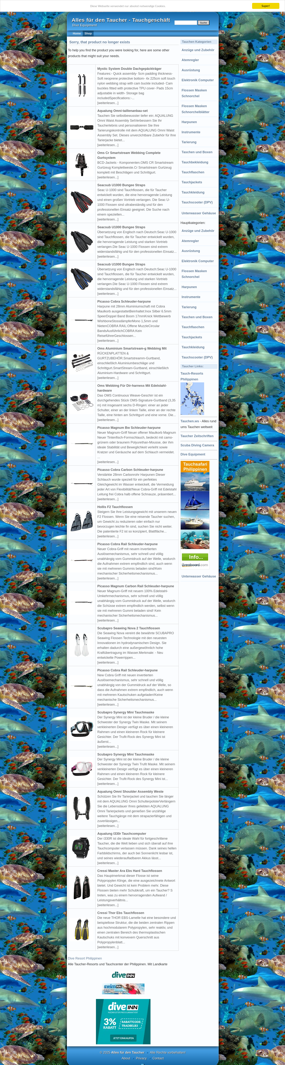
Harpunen (189, 122)
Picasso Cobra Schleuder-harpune (124, 301)
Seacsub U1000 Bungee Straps (121, 185)
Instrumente (191, 132)
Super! (266, 6)
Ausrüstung (191, 70)
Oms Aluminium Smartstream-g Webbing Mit (132, 348)
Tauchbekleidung (195, 162)
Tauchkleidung (193, 192)
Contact (158, 1058)
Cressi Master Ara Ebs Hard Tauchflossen (129, 871)
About (126, 1058)
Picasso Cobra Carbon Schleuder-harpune (130, 470)
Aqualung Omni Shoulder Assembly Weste (130, 791)
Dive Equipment (192, 454)
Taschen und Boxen (197, 152)
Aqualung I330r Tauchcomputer (121, 833)
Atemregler (190, 60)
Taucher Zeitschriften (197, 436)
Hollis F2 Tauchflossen (115, 507)
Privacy (141, 1058)
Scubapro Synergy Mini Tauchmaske (125, 712)
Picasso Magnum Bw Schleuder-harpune (129, 428)
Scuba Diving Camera (197, 445)
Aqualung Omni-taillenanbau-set (122, 111)
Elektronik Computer (198, 80)
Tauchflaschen (193, 172)
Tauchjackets (192, 182)
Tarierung (189, 142)
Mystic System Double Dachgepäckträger (129, 69)
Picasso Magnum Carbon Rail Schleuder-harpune (135, 586)
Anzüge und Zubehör (198, 50)
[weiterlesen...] (108, 103)
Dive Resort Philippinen (85, 958)
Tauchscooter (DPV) (197, 202)
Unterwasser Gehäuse (199, 213)
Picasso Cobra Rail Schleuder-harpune (127, 544)
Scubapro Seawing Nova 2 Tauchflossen (128, 628)
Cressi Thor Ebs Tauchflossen (120, 913)
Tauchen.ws (189, 421)
